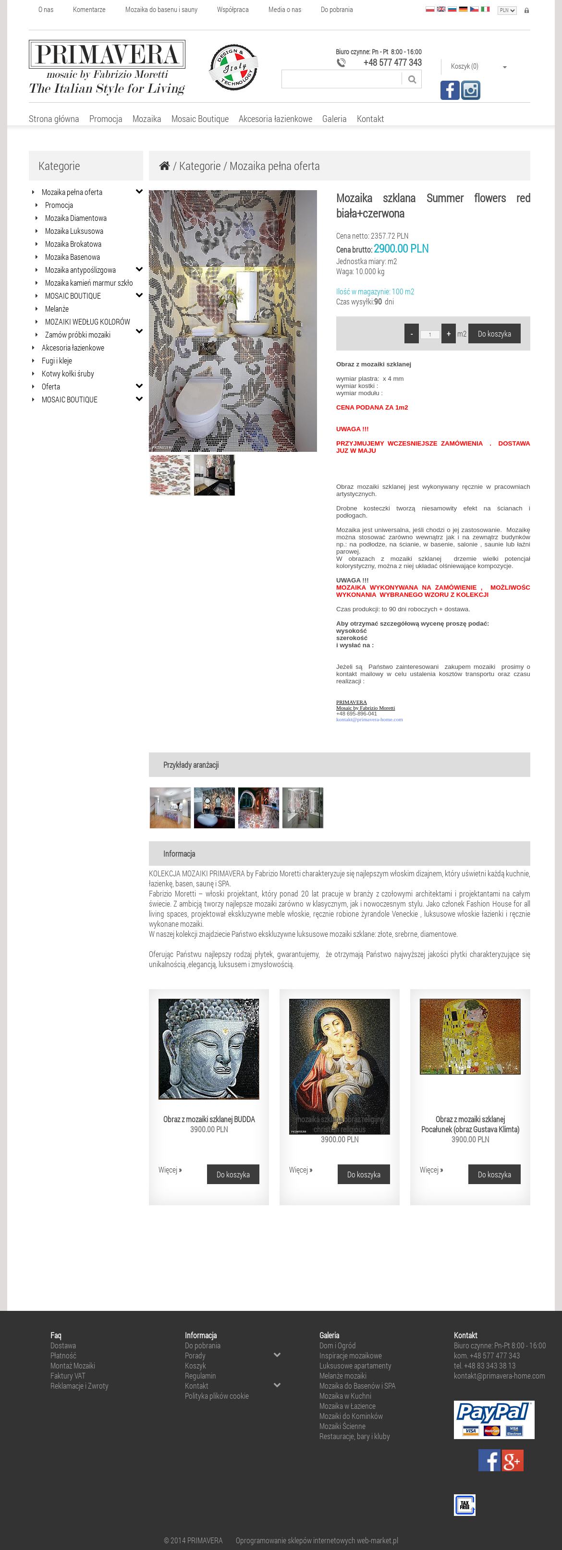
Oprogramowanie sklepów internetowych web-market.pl (317, 1540)
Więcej (170, 1169)
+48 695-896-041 (356, 713)
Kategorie (200, 165)
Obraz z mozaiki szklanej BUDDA (209, 1119)
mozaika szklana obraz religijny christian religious (339, 1124)
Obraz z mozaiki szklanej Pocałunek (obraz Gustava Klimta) (470, 1124)
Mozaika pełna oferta (275, 165)
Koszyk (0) (479, 66)
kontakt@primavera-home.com (369, 719)
